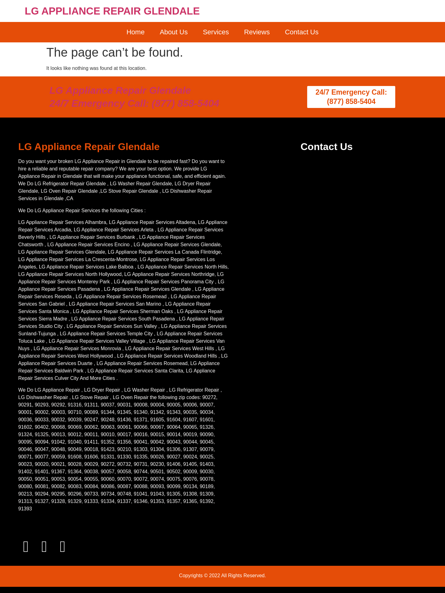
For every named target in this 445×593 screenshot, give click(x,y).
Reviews (257, 32)
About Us (174, 32)
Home (135, 32)
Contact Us (302, 32)
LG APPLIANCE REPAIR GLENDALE (112, 11)
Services (216, 32)
